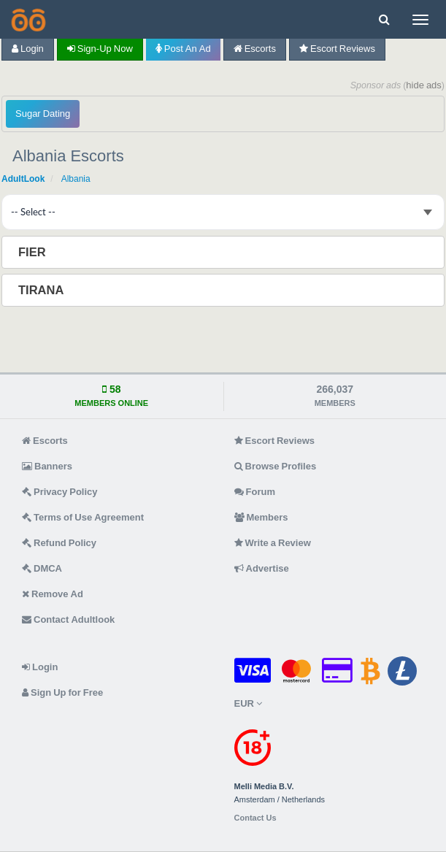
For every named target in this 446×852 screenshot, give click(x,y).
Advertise (261, 568)
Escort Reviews (337, 48)
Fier (33, 252)
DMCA (42, 568)
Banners (47, 466)
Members (261, 517)
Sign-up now (100, 48)
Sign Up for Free (62, 692)
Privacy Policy (60, 491)
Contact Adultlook (68, 619)
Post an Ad (183, 48)
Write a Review (272, 543)
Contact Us (255, 818)
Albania (76, 178)
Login (28, 48)
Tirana (42, 290)
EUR (248, 703)
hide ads (424, 85)
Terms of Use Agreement (83, 517)
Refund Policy (59, 543)
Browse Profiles (275, 466)
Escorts (255, 48)
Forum (254, 491)
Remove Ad (52, 594)
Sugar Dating (42, 113)
